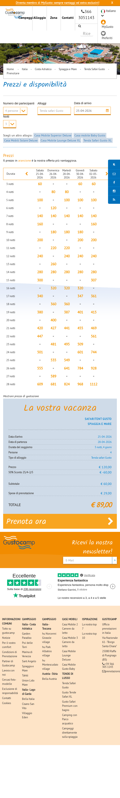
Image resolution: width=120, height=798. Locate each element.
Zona (53, 17)
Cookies (6, 702)
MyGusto (107, 27)
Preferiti (107, 38)
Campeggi (25, 17)
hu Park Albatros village (47, 651)
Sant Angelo (29, 661)
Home (10, 69)
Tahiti (25, 675)
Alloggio (39, 17)
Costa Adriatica (43, 69)
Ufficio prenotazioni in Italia (109, 628)
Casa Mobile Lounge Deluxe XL (60, 140)
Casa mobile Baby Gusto (89, 135)
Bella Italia (28, 698)
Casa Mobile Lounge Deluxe (69, 655)
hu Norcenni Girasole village (49, 637)
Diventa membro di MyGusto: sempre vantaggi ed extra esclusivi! (57, 3)
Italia (24, 69)
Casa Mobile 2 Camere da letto (70, 628)
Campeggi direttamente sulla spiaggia (69, 732)
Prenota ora (60, 521)
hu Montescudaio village (50, 664)
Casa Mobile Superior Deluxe (52, 135)
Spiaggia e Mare (68, 69)
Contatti (68, 17)
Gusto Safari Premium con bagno (69, 705)
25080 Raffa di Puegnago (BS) (109, 655)
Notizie (6, 637)
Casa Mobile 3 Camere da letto (70, 642)
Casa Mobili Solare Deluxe (21, 140)
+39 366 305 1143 (108, 665)
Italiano (111, 11)
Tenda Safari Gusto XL (97, 140)
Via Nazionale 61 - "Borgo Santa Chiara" (110, 642)
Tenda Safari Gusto (94, 69)
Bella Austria (49, 678)
